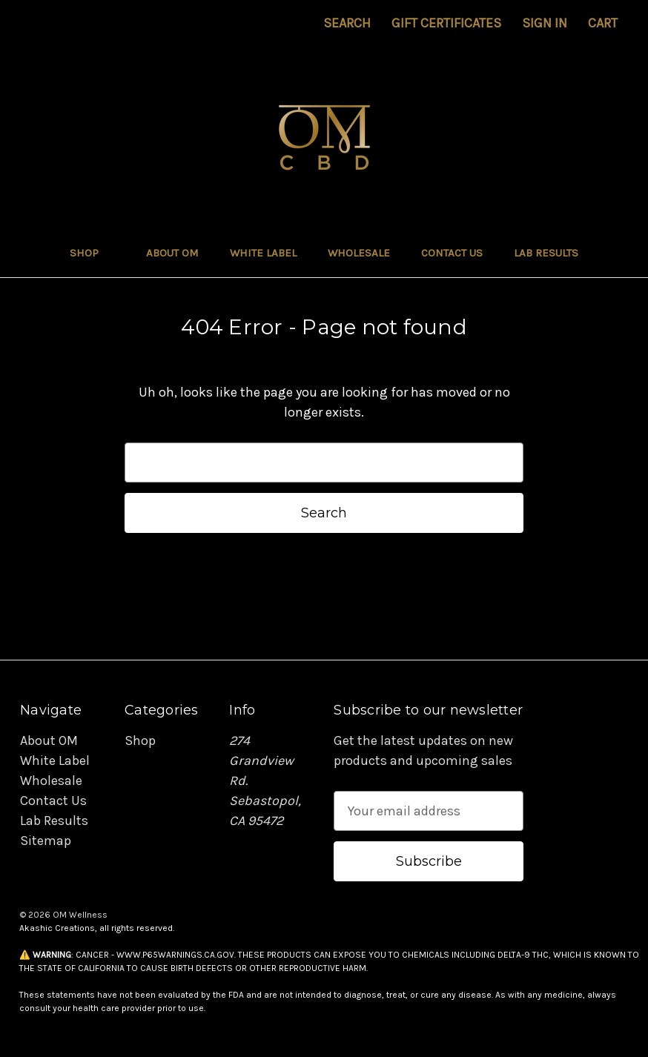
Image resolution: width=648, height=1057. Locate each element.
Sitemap (45, 840)
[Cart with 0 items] (603, 23)
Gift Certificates (446, 23)
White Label (263, 252)
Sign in (544, 23)
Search (347, 23)
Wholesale (359, 252)
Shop (92, 252)
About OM (172, 252)
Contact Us (452, 252)
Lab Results (546, 252)
